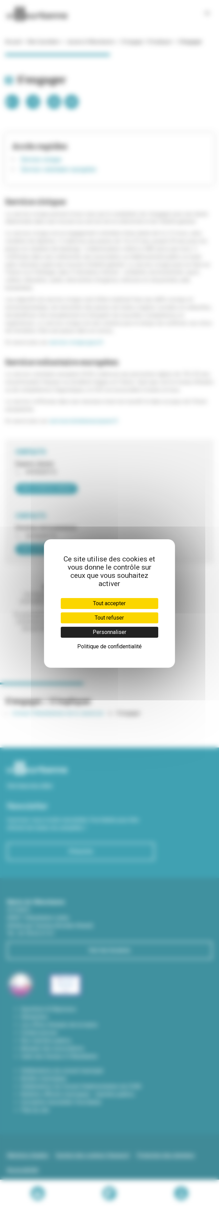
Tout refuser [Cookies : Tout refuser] (109, 617)
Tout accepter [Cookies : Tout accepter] (109, 603)
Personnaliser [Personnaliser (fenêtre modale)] (109, 632)
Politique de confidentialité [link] (109, 646)
